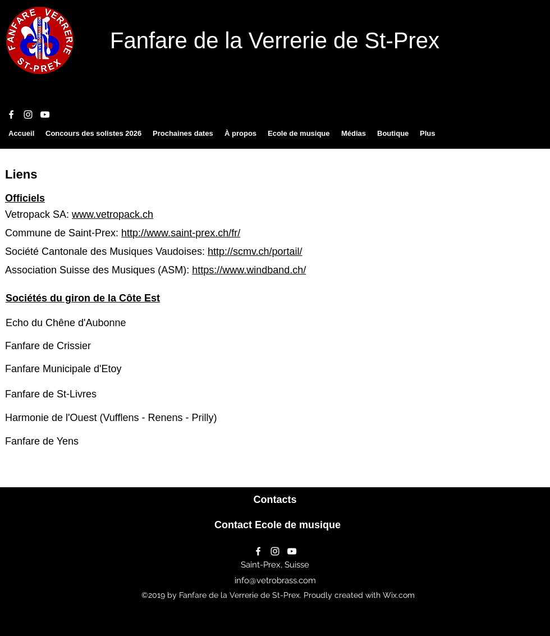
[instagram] (28, 114)
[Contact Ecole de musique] (277, 525)
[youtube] (45, 114)
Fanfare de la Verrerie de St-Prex (274, 40)
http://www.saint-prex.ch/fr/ (180, 233)
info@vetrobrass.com (275, 580)
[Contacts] (275, 500)
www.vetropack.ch (112, 214)
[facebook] (11, 114)
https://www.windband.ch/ (249, 270)
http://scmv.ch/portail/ (255, 251)
